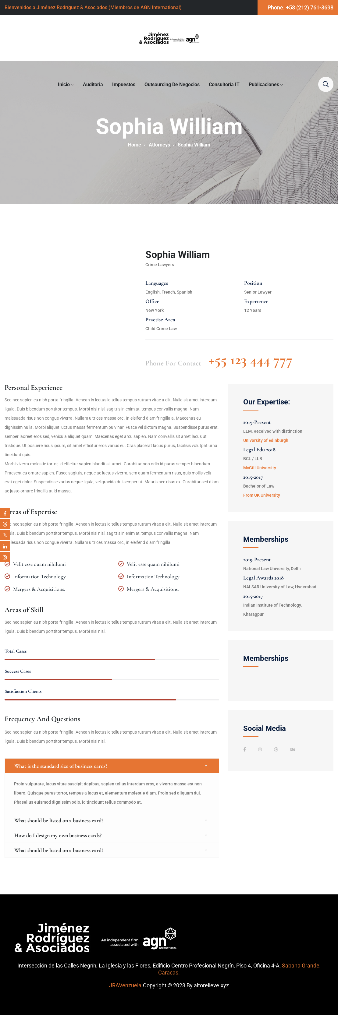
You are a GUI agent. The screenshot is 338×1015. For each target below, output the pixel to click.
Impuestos (123, 84)
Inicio (64, 84)
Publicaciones (264, 84)
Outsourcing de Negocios (172, 84)
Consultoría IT (224, 84)
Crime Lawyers (159, 264)
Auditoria (93, 84)
